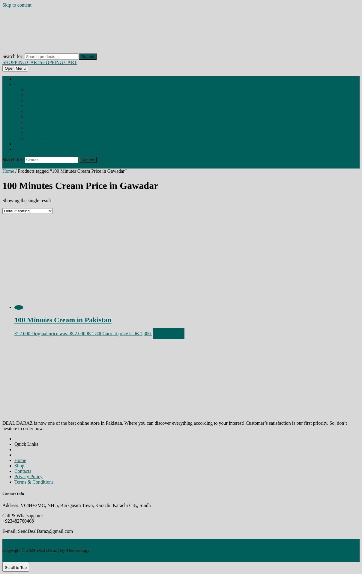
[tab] (15, 68)
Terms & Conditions (33, 481)
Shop (17, 85)
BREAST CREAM (35, 101)
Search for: (13, 56)
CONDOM (32, 117)
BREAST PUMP (35, 112)
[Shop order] (27, 211)
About (18, 144)
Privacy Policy (28, 476)
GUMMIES (33, 122)
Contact (19, 149)
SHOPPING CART (39, 62)
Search (88, 56)
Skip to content (16, 5)
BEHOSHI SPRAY (36, 90)
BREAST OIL (33, 106)
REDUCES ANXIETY (37, 139)
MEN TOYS (33, 133)
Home (18, 79)
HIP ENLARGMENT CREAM (42, 128)
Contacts (22, 471)
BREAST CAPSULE (36, 95)
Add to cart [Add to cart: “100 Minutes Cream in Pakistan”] (169, 333)
